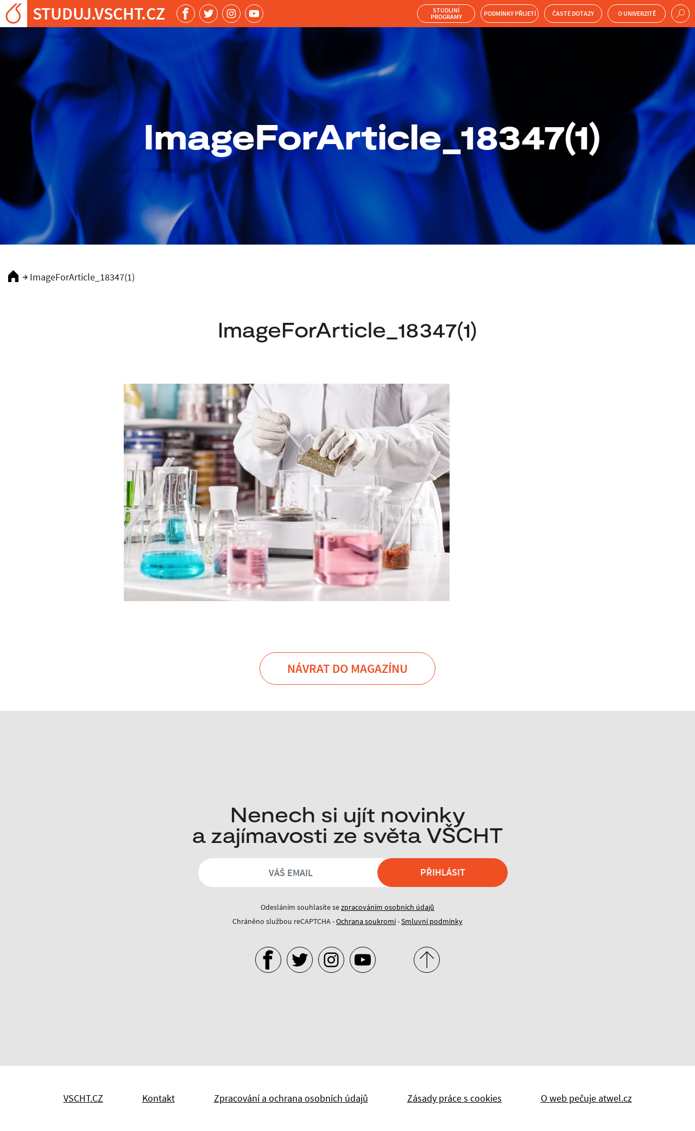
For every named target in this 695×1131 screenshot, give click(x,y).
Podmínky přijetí (510, 13)
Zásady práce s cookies (454, 1098)
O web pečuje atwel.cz (586, 1098)
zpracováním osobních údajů (387, 907)
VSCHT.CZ (83, 1098)
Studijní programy (446, 13)
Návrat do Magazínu (347, 668)
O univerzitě (637, 13)
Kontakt (158, 1098)
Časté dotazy (573, 13)
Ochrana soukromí (366, 921)
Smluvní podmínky (432, 921)
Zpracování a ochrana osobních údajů (291, 1098)
